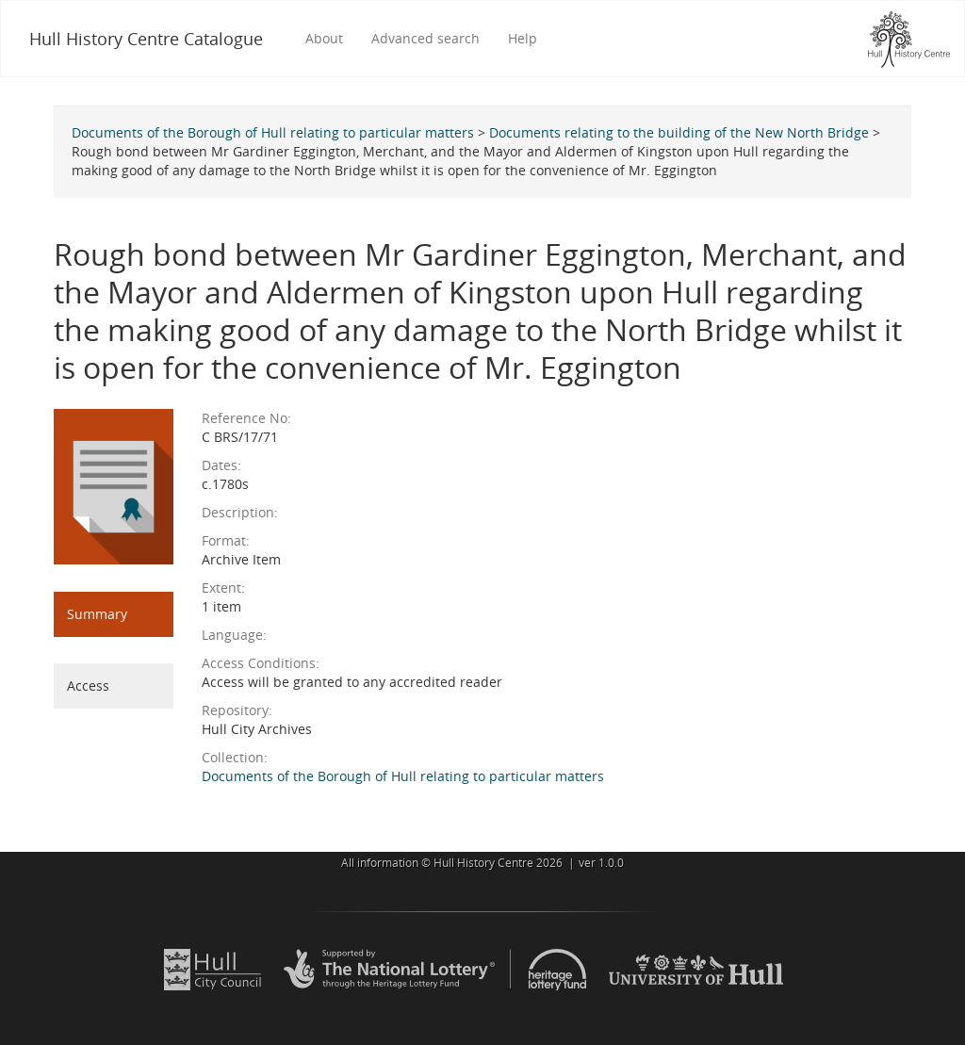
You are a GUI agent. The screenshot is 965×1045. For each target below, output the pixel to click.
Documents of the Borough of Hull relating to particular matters (273, 132)
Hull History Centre (483, 863)
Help (522, 38)
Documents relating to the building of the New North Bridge (679, 132)
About (324, 38)
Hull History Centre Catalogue (146, 38)
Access (88, 685)
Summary (97, 614)
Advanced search (425, 38)
